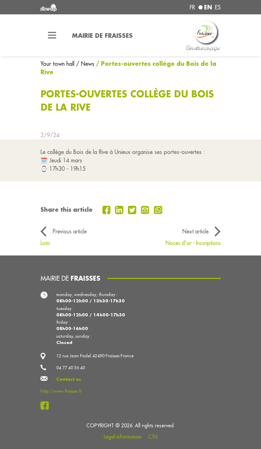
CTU (153, 437)
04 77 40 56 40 (70, 367)
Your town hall (58, 63)
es (218, 7)
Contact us (68, 379)
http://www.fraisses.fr (61, 391)
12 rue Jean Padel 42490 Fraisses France (95, 355)
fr (192, 7)
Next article (195, 231)
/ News (85, 63)
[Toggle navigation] (52, 35)
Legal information (122, 437)
